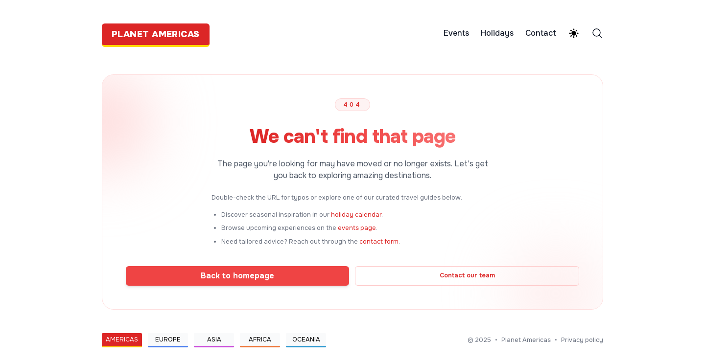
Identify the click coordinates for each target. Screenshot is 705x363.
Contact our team (467, 275)
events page (357, 228)
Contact (540, 33)
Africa (260, 339)
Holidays (497, 33)
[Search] (597, 33)
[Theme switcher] (574, 33)
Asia (214, 339)
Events (456, 33)
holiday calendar (356, 215)
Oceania (306, 339)
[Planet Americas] (158, 33)
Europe (168, 339)
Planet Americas (526, 340)
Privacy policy (582, 340)
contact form (379, 242)
